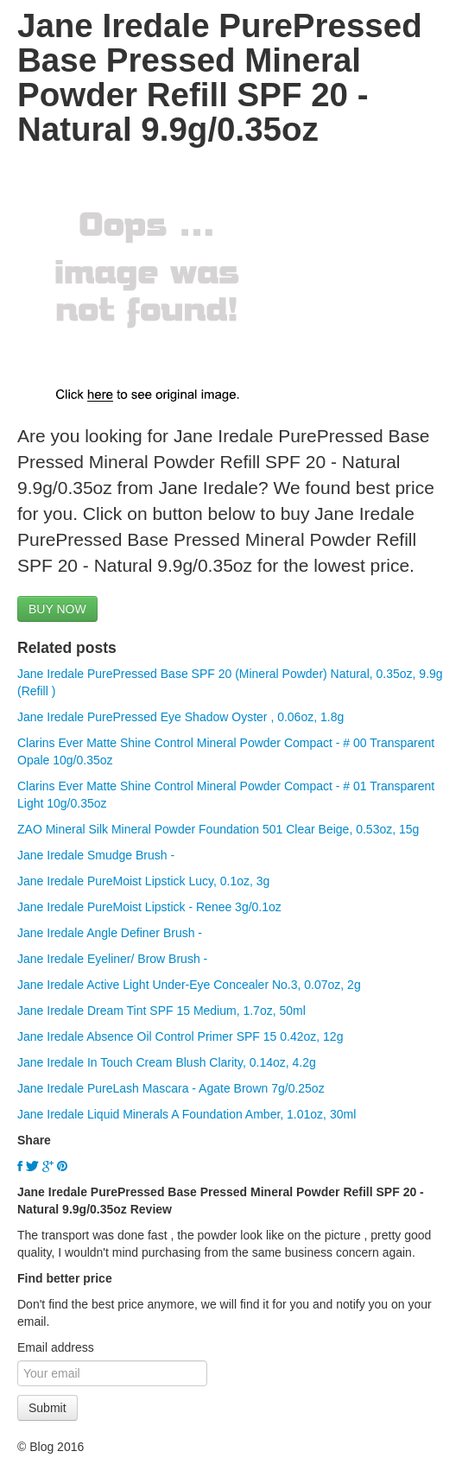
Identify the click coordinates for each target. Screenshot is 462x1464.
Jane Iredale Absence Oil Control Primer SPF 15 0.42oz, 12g (180, 1036)
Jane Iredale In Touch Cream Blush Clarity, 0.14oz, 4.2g (166, 1062)
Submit (47, 1408)
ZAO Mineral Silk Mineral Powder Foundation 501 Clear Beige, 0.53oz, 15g (218, 829)
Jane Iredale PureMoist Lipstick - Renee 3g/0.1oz (149, 907)
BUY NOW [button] (57, 609)
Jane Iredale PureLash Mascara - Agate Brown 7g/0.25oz (171, 1088)
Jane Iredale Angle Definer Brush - (109, 933)
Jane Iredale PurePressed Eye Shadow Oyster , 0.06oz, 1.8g (180, 717)
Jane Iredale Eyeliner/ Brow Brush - (112, 959)
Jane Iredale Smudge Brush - (95, 855)
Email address (55, 1347)
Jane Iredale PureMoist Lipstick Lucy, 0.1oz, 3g (143, 881)
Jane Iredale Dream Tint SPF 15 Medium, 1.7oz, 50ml (161, 1010)
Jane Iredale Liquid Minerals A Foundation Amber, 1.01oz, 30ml (186, 1114)
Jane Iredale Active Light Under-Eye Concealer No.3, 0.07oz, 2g (189, 985)
